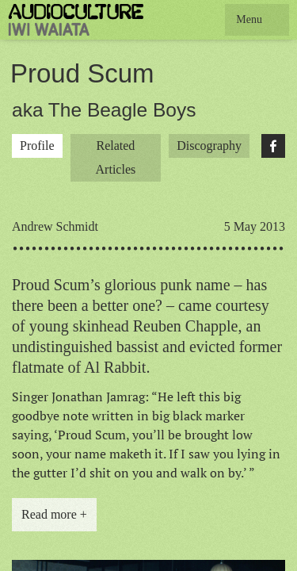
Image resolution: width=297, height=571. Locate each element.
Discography (209, 145)
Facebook (273, 146)
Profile (37, 145)
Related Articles (116, 157)
